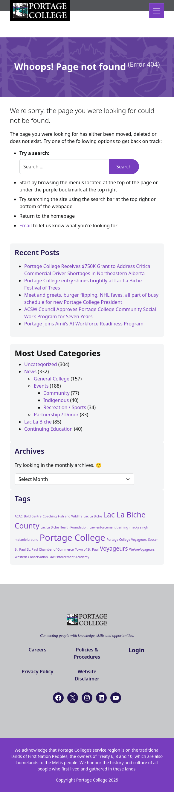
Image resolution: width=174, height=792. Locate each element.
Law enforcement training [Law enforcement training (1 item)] (109, 527)
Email (25, 225)
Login (136, 650)
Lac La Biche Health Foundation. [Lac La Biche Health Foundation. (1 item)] (64, 527)
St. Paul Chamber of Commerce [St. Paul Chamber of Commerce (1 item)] (50, 549)
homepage (63, 216)
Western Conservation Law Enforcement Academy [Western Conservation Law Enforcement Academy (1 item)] (52, 557)
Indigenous (56, 400)
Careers (37, 649)
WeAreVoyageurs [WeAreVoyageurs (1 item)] (142, 549)
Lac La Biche (38, 421)
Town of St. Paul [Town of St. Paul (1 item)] (87, 549)
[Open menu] (156, 10)
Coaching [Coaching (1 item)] (50, 516)
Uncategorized (40, 364)
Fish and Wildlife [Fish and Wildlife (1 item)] (70, 516)
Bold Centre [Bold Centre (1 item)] (33, 516)
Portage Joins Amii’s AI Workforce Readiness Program (84, 323)
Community (56, 393)
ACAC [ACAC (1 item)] (19, 516)
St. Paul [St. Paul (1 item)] (20, 549)
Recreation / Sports (64, 407)
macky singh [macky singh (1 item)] (138, 527)
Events (41, 386)
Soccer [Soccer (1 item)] (153, 539)
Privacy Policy (37, 671)
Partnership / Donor (56, 414)
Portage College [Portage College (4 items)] (72, 537)
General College (51, 378)
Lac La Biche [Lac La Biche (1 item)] (93, 516)
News (30, 371)
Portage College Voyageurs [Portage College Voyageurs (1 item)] (126, 539)
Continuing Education (48, 429)
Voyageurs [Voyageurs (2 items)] (114, 548)
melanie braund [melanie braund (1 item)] (26, 539)
